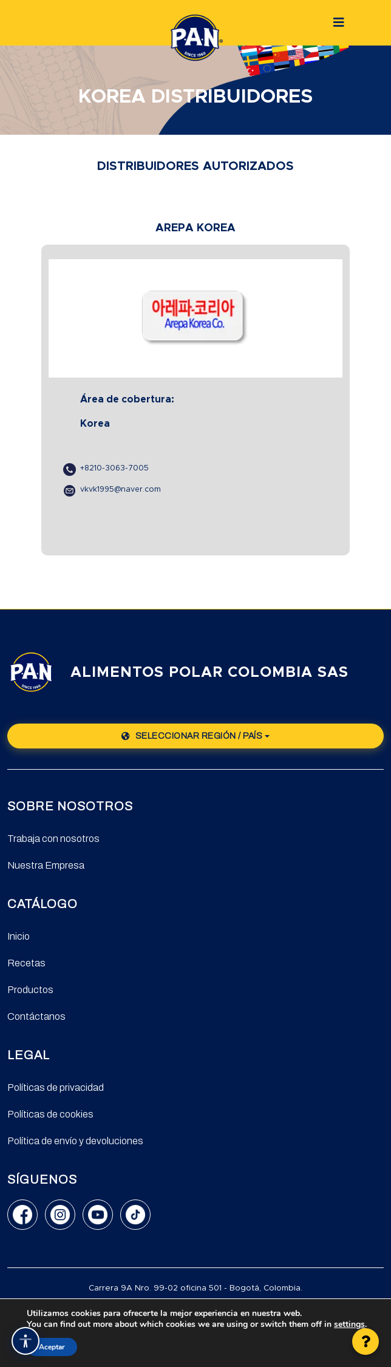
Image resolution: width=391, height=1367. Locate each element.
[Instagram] (60, 1214)
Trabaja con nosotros (53, 838)
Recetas (26, 963)
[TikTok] (135, 1214)
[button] (365, 1341)
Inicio (18, 936)
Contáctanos (36, 1016)
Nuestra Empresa (45, 865)
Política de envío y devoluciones (75, 1141)
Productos (30, 990)
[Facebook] (22, 1214)
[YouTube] (98, 1214)
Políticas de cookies (50, 1114)
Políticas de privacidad (55, 1087)
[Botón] (339, 22)
